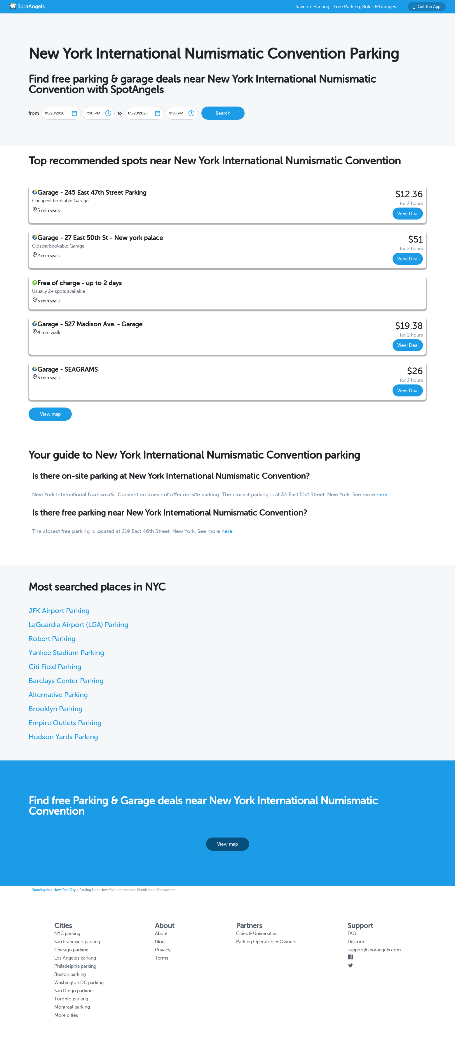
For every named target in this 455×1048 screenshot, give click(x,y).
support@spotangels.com (374, 950)
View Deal (408, 213)
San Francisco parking (77, 941)
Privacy (162, 950)
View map (50, 414)
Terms (161, 958)
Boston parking (70, 974)
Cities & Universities (256, 933)
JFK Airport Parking (59, 611)
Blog (160, 941)
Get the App (426, 6)
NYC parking (67, 933)
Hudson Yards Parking (63, 737)
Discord (356, 941)
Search (223, 113)
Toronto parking (71, 999)
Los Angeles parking (75, 958)
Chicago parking (71, 950)
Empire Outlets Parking (65, 723)
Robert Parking (52, 639)
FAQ (352, 933)
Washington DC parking (79, 982)
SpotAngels (41, 890)
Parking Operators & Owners (266, 941)
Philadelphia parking (75, 966)
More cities (66, 1015)
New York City (64, 890)
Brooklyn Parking (56, 709)
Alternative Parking (58, 695)
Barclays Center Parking (66, 681)
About (161, 933)
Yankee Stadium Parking (66, 653)
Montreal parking (72, 1007)
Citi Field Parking (55, 667)
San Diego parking (73, 990)
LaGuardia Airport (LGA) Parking (78, 625)
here (381, 494)
